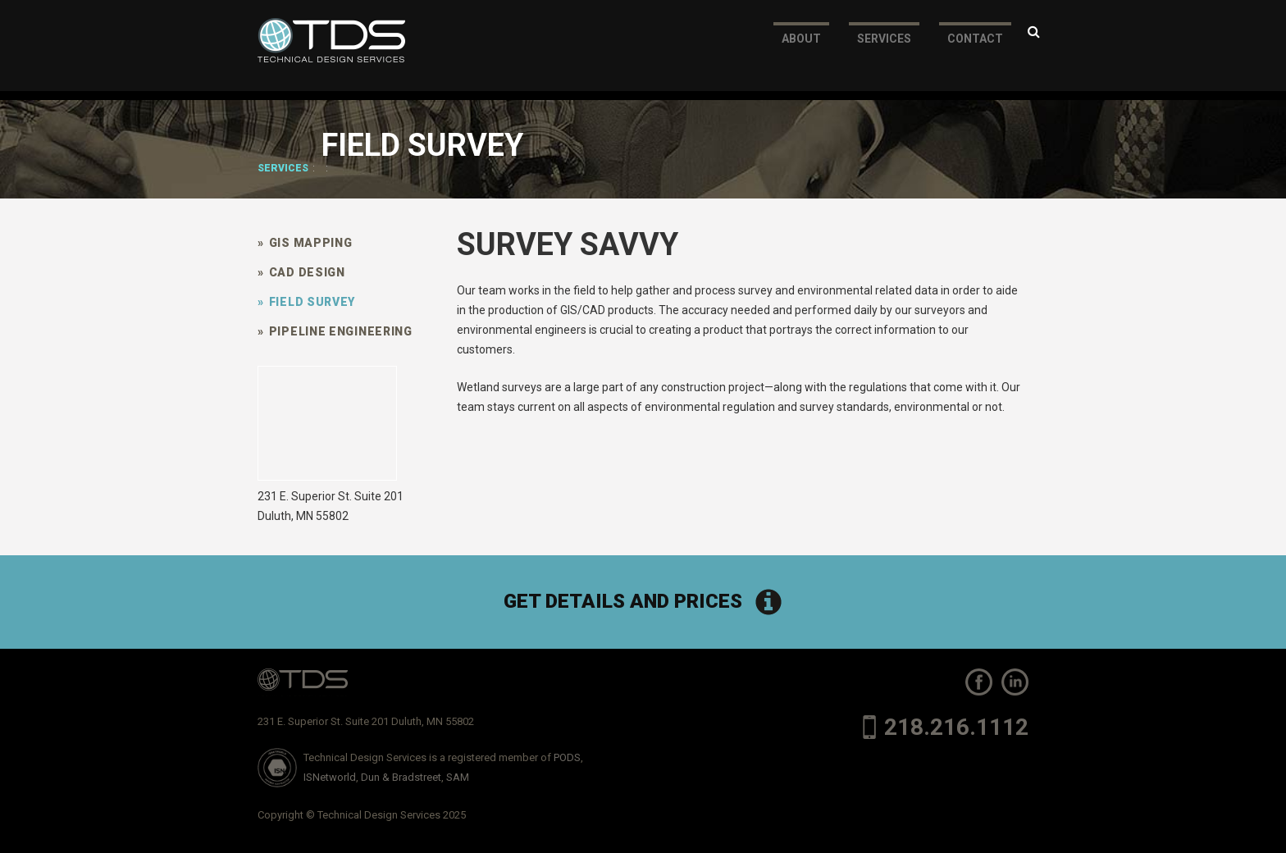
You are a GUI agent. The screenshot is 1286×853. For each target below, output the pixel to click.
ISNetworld (329, 777)
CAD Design (301, 272)
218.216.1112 (945, 727)
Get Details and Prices (643, 602)
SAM (457, 777)
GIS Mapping (305, 242)
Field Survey (306, 301)
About (801, 47)
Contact (975, 47)
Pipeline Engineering (335, 331)
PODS (567, 757)
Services (884, 47)
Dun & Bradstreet (401, 777)
